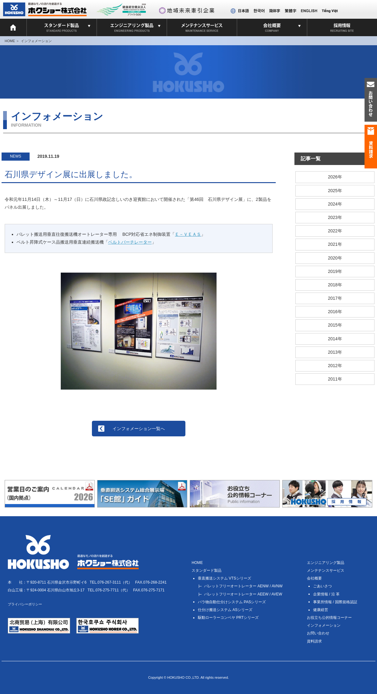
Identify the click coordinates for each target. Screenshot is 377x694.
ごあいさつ (322, 586)
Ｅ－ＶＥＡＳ (188, 234)
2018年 (335, 284)
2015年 (335, 325)
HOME (10, 41)
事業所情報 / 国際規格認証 (335, 602)
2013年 (335, 352)
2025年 (335, 190)
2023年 (335, 217)
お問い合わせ (318, 633)
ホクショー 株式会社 (45, 9)
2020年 (335, 257)
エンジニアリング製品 (325, 563)
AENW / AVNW (243, 586)
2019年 (335, 271)
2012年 (335, 365)
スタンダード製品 (207, 570)
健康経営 (320, 610)
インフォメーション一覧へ (138, 428)
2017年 (335, 298)
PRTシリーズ (228, 617)
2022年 (335, 230)
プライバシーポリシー (25, 604)
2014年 (335, 338)
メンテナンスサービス (325, 570)
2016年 (335, 311)
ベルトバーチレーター (130, 242)
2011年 (335, 378)
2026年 (335, 176)
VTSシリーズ (224, 578)
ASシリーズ (225, 610)
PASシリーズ (232, 602)
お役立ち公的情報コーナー (329, 617)
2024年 (335, 203)
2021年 (335, 244)
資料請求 (314, 641)
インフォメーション (36, 41)
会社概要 (314, 578)
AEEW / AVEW (243, 594)
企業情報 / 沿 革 (326, 594)
